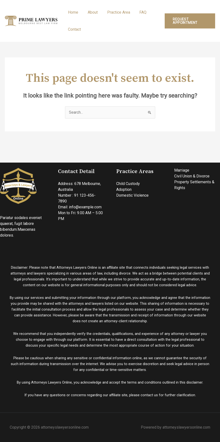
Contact (73, 29)
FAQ (137, 12)
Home (72, 12)
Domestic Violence (132, 195)
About (90, 12)
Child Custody (128, 183)
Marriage (181, 170)
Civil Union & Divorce (192, 176)
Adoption (124, 189)
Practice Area (114, 12)
